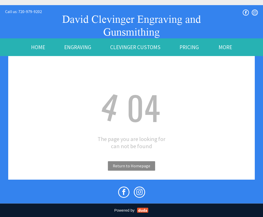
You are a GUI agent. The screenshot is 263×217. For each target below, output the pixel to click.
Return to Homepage (131, 165)
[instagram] (255, 12)
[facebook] (246, 12)
